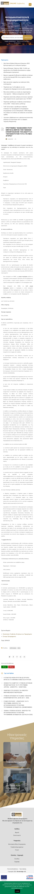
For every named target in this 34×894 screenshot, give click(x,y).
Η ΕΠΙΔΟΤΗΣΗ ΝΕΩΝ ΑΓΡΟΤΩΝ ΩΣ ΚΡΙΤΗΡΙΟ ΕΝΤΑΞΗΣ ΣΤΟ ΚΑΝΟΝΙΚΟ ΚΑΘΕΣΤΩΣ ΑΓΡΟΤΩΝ (17, 678)
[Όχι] (32, 888)
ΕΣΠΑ (19, 648)
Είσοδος (17, 859)
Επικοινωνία (17, 835)
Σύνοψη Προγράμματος (9, 636)
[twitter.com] (9, 657)
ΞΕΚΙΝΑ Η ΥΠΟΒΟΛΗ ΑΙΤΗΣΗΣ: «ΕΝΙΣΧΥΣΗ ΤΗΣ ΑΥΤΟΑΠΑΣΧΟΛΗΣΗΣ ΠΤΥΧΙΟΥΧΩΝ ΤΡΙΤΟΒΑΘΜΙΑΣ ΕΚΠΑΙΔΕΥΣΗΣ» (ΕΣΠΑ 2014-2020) (18, 712)
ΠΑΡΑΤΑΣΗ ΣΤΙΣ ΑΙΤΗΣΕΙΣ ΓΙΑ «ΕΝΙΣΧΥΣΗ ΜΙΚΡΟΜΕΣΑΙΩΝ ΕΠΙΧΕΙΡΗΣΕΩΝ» (16, 691)
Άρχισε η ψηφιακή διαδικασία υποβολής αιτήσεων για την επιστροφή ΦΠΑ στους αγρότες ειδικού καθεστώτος (18, 77)
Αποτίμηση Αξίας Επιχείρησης (17, 844)
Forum (17, 850)
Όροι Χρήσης (23, 868)
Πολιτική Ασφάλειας (12, 868)
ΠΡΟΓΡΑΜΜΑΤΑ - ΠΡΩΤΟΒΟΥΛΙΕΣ (20, 25)
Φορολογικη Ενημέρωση (23, 41)
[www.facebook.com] (13, 657)
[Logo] (17, 815)
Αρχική (4, 23)
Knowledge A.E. (21, 871)
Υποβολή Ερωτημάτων (17, 847)
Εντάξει (17, 891)
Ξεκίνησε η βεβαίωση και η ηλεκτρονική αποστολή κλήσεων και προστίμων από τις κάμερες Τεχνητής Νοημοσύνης (18, 119)
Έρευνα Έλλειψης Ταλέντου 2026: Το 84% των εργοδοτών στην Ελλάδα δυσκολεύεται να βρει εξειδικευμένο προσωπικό (17, 70)
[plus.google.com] (21, 657)
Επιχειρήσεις (17, 43)
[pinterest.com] (17, 657)
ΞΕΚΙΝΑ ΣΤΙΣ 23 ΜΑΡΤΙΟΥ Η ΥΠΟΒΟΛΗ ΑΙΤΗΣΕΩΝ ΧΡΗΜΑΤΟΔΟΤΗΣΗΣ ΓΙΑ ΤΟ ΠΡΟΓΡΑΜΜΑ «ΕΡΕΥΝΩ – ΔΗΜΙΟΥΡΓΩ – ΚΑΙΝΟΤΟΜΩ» (18, 685)
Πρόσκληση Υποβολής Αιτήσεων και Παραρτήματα (17, 634)
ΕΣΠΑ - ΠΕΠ (10, 27)
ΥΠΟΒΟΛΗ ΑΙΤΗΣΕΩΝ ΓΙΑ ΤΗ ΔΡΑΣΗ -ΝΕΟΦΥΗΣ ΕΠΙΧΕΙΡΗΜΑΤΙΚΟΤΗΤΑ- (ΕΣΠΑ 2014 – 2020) (17, 697)
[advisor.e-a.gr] (24, 657)
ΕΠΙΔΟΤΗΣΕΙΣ (13, 648)
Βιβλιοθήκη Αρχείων (13, 23)
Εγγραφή (17, 861)
